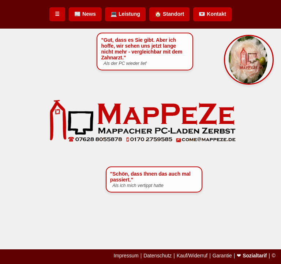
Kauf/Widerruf (192, 255)
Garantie (222, 255)
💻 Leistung (125, 14)
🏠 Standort (169, 14)
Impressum (125, 255)
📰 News (85, 14)
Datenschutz (157, 255)
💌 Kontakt (212, 14)
